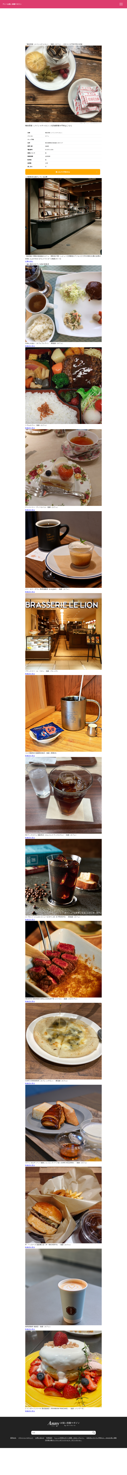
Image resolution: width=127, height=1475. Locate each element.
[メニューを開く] (120, 4)
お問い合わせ (39, 1438)
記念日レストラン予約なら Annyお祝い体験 (102, 1438)
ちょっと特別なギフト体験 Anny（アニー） (69, 1438)
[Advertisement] (63, 24)
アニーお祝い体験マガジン (12, 4)
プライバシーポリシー (25, 1438)
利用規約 (49, 1438)
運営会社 (13, 1438)
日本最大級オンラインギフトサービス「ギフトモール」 (63, 1440)
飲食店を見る (30, 346)
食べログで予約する (63, 172)
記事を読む (29, 261)
